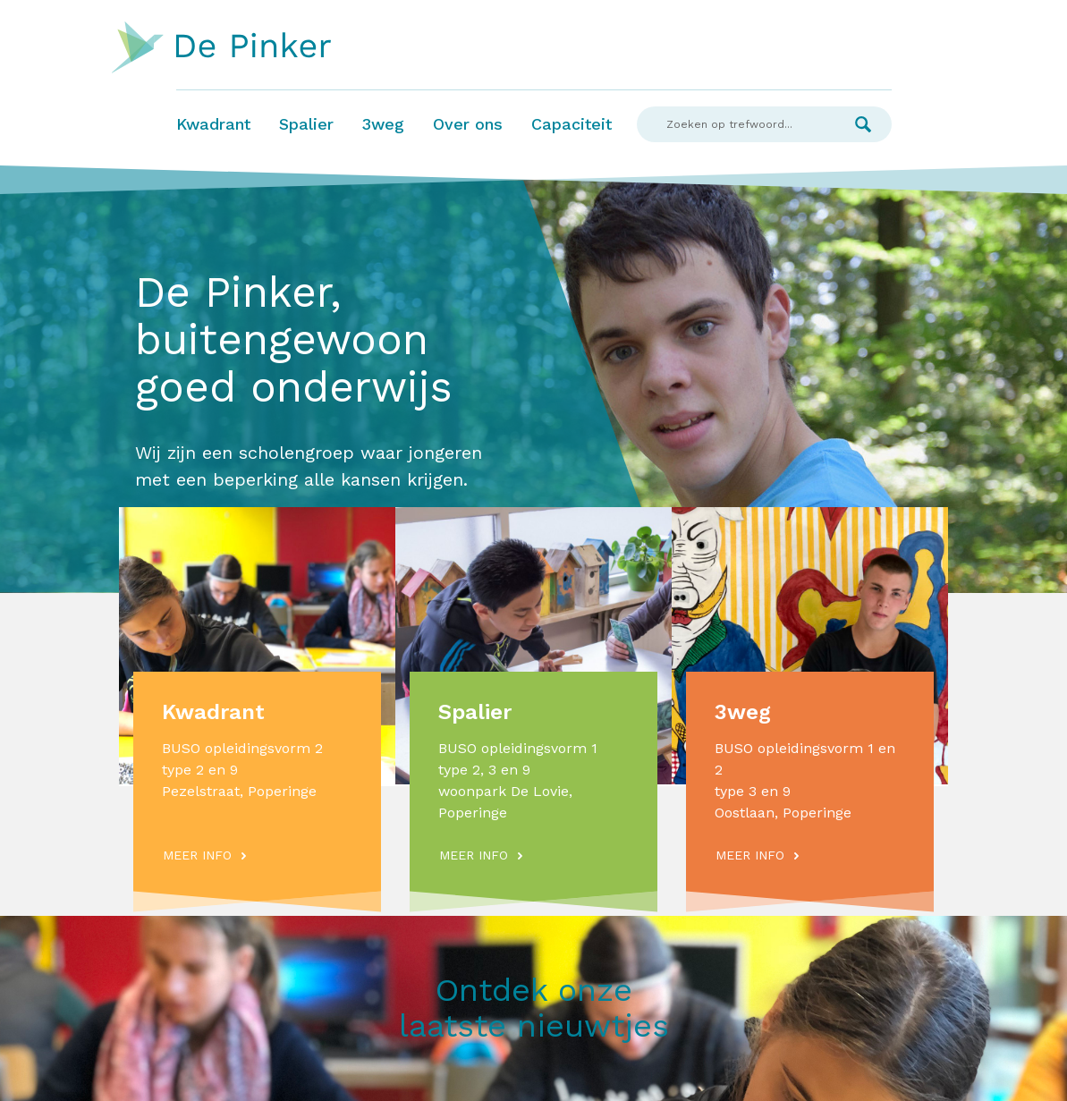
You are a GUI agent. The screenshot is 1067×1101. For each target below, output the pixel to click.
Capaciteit (571, 123)
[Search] (735, 124)
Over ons (468, 123)
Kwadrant (213, 123)
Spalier (306, 123)
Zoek (863, 124)
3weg (383, 123)
